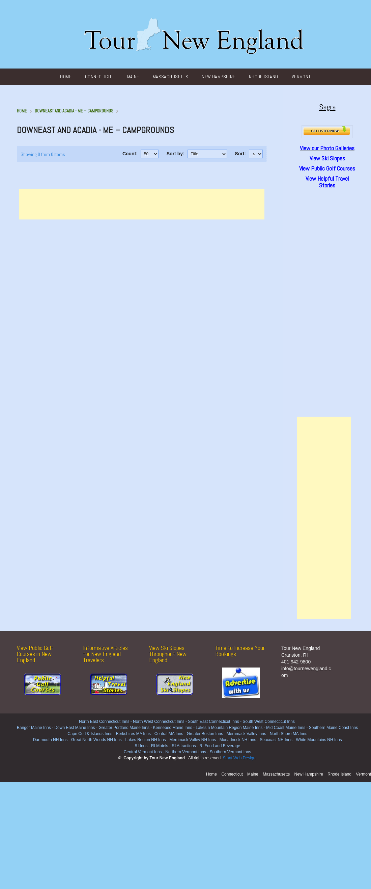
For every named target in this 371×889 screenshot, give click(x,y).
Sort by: (175, 153)
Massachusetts (170, 77)
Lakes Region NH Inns (145, 739)
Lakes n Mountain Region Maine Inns (229, 727)
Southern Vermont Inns (230, 752)
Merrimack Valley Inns (246, 733)
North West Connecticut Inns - (160, 721)
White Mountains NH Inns (319, 739)
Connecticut (99, 77)
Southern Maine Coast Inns (333, 727)
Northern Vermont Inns (185, 752)
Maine (133, 77)
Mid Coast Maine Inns (285, 727)
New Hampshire (218, 77)
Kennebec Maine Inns (172, 727)
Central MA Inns (168, 733)
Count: (130, 153)
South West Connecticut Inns (268, 721)
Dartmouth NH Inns (50, 739)
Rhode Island (263, 77)
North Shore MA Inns (288, 733)
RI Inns (141, 745)
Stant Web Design (239, 758)
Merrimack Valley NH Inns (192, 739)
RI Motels (159, 745)
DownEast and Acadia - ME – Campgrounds (74, 111)
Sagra (327, 106)
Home (66, 77)
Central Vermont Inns (143, 752)
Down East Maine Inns (74, 727)
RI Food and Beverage (219, 745)
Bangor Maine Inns (34, 727)
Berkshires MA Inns (133, 733)
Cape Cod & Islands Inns (89, 733)
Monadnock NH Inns (237, 739)
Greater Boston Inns (205, 733)
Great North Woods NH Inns (96, 739)
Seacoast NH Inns (276, 739)
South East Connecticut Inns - (215, 721)
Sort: (240, 153)
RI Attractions (184, 745)
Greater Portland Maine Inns (123, 727)
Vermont (301, 77)
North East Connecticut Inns (104, 721)
